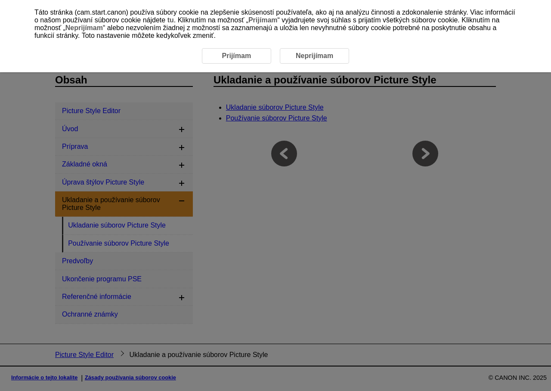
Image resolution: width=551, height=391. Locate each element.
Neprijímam (84, 27)
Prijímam (263, 20)
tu (170, 20)
